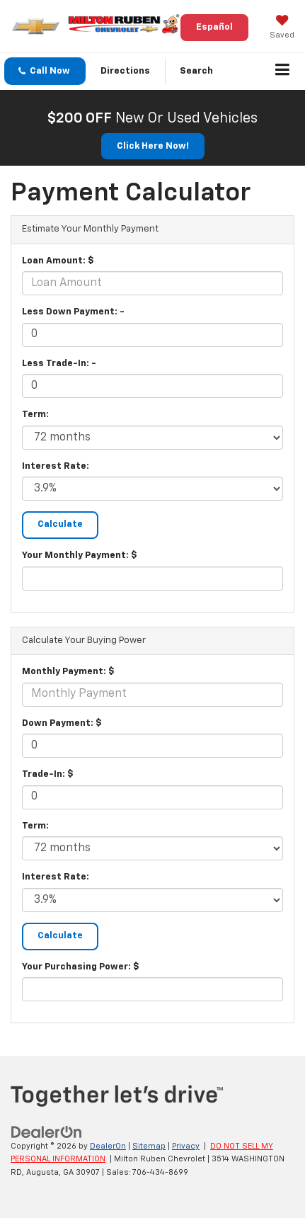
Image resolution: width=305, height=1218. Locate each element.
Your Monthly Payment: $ (79, 555)
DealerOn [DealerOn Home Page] (108, 1146)
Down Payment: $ (62, 723)
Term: (35, 414)
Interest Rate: (55, 466)
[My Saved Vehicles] (282, 28)
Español (214, 27)
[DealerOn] (47, 1132)
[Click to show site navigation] (282, 71)
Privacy (186, 1146)
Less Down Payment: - (73, 312)
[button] (45, 71)
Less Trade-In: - (59, 363)
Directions (125, 71)
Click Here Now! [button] (153, 146)
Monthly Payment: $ (68, 671)
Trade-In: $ (48, 774)
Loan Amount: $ (58, 261)
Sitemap (149, 1146)
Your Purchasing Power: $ (80, 967)
